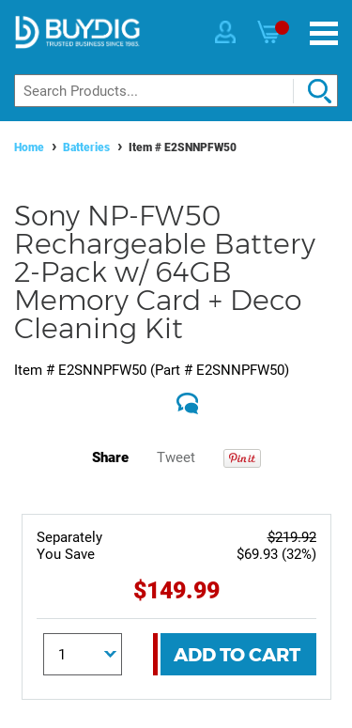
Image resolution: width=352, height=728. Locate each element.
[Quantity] (82, 654)
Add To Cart (237, 654)
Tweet (176, 457)
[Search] (176, 90)
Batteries (86, 147)
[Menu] (324, 33)
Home (29, 147)
